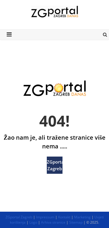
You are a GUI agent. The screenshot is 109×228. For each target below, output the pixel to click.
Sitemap (76, 222)
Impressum (45, 217)
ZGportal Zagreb (54, 165)
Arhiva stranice (53, 222)
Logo (33, 222)
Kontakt (64, 217)
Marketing (82, 217)
